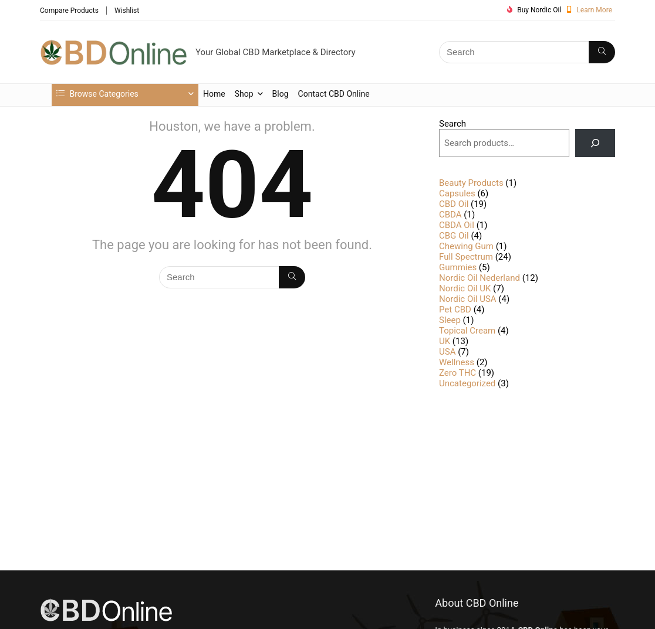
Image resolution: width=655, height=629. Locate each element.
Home (214, 93)
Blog (280, 93)
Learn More (594, 10)
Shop (244, 93)
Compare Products (69, 10)
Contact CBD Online (334, 93)
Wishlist (126, 10)
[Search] (602, 52)
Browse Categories (97, 93)
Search (452, 123)
